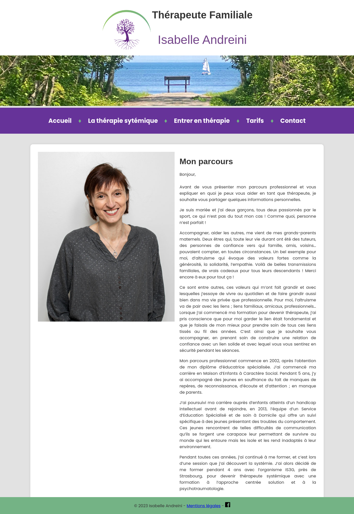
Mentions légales (204, 506)
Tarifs (255, 121)
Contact (292, 121)
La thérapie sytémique (123, 121)
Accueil (60, 121)
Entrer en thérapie (202, 121)
